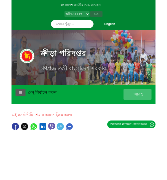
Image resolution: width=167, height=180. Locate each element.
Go (96, 14)
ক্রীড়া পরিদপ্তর (63, 53)
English (109, 24)
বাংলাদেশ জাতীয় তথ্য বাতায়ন (80, 5)
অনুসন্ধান (89, 24)
